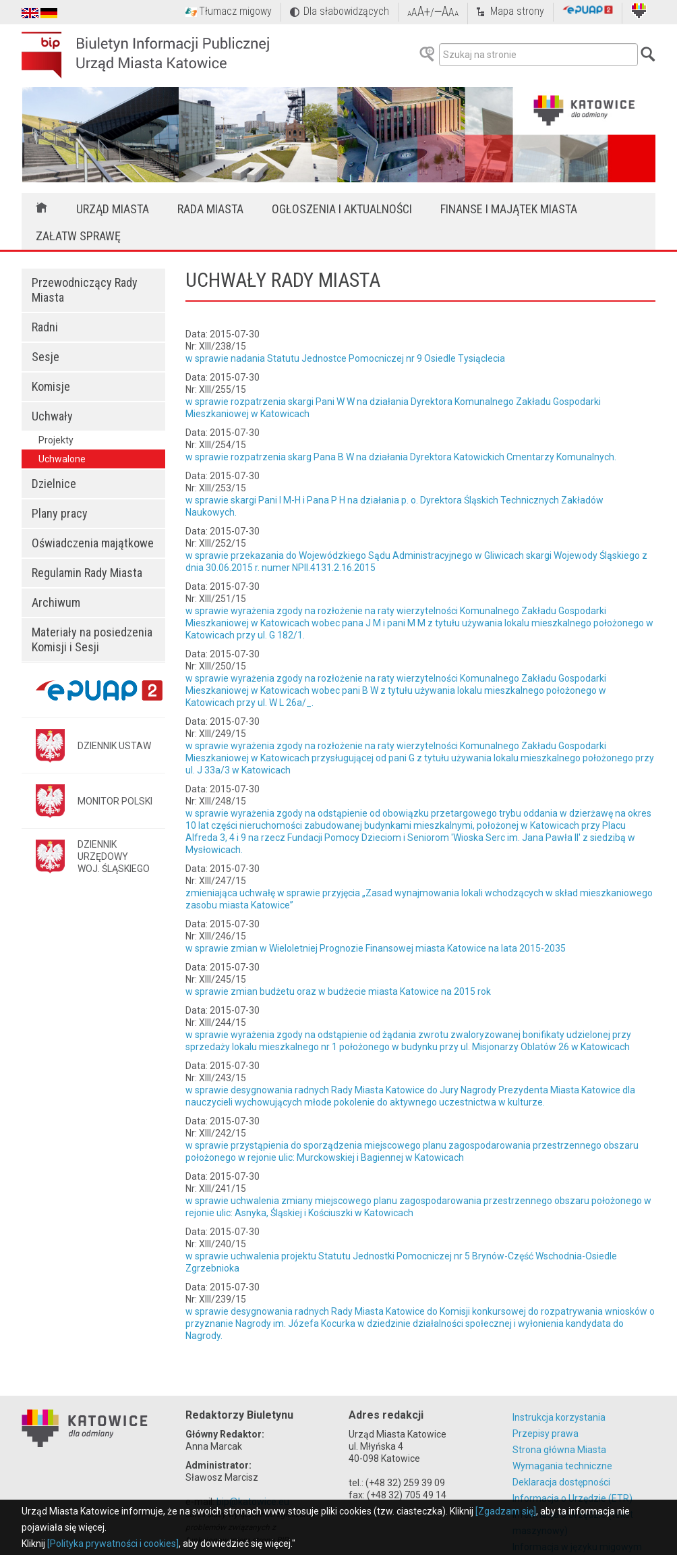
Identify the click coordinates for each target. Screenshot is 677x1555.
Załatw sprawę (78, 236)
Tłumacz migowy (235, 11)
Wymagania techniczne (562, 1466)
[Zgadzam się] (505, 1511)
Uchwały (52, 416)
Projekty (55, 440)
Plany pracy (60, 513)
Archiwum (56, 602)
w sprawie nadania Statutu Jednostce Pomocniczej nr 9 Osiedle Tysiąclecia (345, 358)
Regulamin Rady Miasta (87, 573)
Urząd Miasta (112, 209)
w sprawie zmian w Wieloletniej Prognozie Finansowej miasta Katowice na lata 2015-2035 (375, 948)
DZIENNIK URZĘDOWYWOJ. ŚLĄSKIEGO (114, 856)
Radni (45, 327)
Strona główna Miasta (559, 1449)
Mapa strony (517, 11)
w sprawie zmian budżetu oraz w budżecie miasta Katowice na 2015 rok (338, 991)
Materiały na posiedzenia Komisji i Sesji (92, 639)
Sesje (45, 357)
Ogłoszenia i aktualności (342, 209)
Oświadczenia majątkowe (93, 543)
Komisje (51, 386)
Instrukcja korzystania (559, 1417)
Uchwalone (62, 459)
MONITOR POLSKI (115, 801)
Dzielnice (54, 483)
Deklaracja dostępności (561, 1482)
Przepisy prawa (545, 1433)
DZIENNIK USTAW (114, 745)
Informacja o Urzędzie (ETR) (572, 1498)
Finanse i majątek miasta (508, 209)
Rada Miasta (210, 209)
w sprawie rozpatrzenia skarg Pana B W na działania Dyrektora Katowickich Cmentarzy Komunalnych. (400, 457)
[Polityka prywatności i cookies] (113, 1543)
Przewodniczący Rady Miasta (85, 289)
